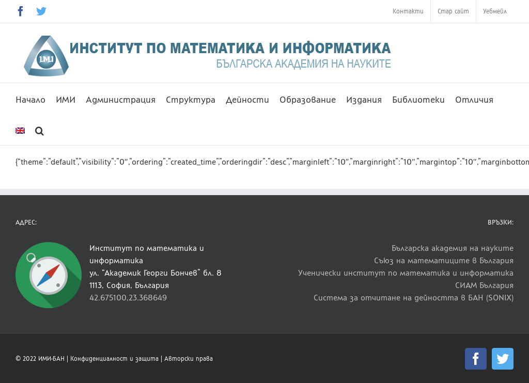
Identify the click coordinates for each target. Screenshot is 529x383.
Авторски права (188, 358)
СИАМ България (484, 285)
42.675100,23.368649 (128, 297)
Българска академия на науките (453, 248)
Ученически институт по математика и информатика (406, 273)
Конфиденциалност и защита (114, 358)
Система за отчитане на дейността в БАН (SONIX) (414, 297)
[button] (39, 129)
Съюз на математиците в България (444, 260)
